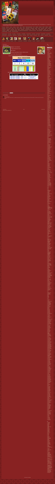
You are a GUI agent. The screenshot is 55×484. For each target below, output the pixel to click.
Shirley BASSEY (49, 169)
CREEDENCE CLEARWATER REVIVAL (50, 207)
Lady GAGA (49, 123)
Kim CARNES (49, 121)
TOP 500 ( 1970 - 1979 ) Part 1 (32, 30)
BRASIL (48, 425)
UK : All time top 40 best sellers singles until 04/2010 (50, 468)
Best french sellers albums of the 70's (47, 30)
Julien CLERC (49, 366)
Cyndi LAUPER (49, 81)
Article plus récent (4, 109)
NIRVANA (48, 250)
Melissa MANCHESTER (50, 135)
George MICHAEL (49, 345)
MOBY (48, 385)
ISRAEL (13, 28)
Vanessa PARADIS (49, 183)
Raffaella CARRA (49, 155)
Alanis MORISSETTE (49, 53)
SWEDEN (19, 29)
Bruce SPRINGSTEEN (50, 313)
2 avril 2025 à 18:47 (8, 96)
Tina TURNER (49, 180)
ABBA (48, 187)
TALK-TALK (49, 286)
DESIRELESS (49, 84)
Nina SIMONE (49, 145)
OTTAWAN (49, 255)
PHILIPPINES (42, 28)
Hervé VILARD (49, 351)
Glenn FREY (49, 349)
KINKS (48, 234)
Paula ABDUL (49, 152)
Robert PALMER (49, 405)
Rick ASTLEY (49, 401)
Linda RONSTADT (49, 126)
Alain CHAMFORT (49, 303)
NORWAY (36, 28)
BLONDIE (48, 199)
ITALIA (15, 28)
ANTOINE (48, 305)
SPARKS (48, 280)
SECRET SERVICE (49, 270)
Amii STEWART (49, 56)
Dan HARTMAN (49, 322)
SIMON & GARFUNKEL (50, 275)
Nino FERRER (49, 389)
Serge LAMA (49, 411)
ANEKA (48, 58)
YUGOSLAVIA (3, 30)
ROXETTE (49, 266)
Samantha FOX (49, 163)
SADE (48, 162)
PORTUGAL (49, 28)
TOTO (48, 290)
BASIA (48, 66)
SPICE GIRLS (49, 281)
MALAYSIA (21, 28)
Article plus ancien (43, 109)
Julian (5, 96)
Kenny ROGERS (49, 369)
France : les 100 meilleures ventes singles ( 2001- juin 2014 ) (50, 462)
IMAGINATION (49, 227)
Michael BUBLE (49, 378)
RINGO (48, 403)
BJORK (48, 69)
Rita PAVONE (49, 158)
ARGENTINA (49, 422)
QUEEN (48, 261)
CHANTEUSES (49, 51)
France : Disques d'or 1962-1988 (13, 30)
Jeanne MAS (49, 110)
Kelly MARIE (49, 120)
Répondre (5, 98)
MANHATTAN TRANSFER (49, 241)
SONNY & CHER (49, 279)
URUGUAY (45, 29)
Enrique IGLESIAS (49, 335)
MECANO (48, 245)
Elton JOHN (49, 331)
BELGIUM (48, 424)
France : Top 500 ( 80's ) (39, 30)
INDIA (7, 28)
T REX (48, 416)
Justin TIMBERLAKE (49, 368)
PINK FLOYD (49, 256)
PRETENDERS (49, 259)
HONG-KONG (3, 28)
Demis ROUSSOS (49, 327)
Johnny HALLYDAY (49, 363)
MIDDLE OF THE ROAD (50, 247)
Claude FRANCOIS (49, 321)
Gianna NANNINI (49, 100)
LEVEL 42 (48, 237)
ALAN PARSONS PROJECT (49, 190)
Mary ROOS (49, 133)
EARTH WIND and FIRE (50, 216)
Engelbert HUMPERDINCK (49, 333)
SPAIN (16, 29)
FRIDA (48, 98)
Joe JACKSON (49, 361)
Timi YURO (49, 178)
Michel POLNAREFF (49, 381)
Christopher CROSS (49, 320)
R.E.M (48, 262)
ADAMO (48, 300)
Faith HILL (48, 96)
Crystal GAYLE (49, 80)
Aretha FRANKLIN (49, 63)
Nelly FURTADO (49, 142)
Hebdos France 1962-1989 (15, 31)
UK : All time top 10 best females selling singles (50, 466)
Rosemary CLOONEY (50, 160)
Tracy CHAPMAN (49, 182)
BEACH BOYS (49, 196)
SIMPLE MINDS (49, 276)
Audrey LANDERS (49, 64)
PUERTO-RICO (4, 29)
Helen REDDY (49, 105)
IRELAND (10, 28)
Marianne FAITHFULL (50, 131)
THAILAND (33, 29)
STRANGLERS (49, 283)
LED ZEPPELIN (49, 236)
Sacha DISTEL (49, 408)
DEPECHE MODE (49, 212)
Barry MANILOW (49, 306)
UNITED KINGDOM (40, 29)
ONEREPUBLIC (49, 252)
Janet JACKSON (49, 108)
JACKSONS (49, 230)
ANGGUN (48, 59)
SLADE (48, 278)
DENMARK (49, 428)
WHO (48, 295)
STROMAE (49, 415)
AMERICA (48, 192)
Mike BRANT (49, 384)
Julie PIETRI (49, 116)
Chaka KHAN (49, 76)
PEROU (39, 28)
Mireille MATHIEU (49, 138)
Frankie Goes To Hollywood (49, 221)
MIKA (48, 383)
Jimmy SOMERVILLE (49, 359)
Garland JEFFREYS (49, 342)
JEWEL (48, 113)
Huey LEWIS (49, 352)
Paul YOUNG (49, 394)
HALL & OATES (49, 225)
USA (47, 29)
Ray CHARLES (49, 398)
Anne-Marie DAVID (49, 61)
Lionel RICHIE (49, 374)
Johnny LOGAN (49, 364)
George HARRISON (49, 344)
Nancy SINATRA (49, 140)
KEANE (48, 232)
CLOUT (48, 205)
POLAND (46, 28)
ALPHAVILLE (49, 191)
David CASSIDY (49, 325)
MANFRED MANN (49, 240)
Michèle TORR (49, 136)
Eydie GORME (49, 95)
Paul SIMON (49, 393)
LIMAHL (48, 373)
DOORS (48, 214)
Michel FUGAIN (49, 380)
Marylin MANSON (49, 376)
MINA (48, 137)
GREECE (48, 431)
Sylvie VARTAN (49, 175)
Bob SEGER (49, 311)
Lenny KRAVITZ (49, 371)
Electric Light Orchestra (50, 217)
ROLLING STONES (49, 264)
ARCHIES (48, 194)
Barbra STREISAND (49, 65)
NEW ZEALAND (32, 28)
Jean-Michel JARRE (49, 356)
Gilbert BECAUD (49, 347)
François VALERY (49, 339)
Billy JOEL (48, 308)
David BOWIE (49, 326)
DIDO (48, 86)
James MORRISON (49, 354)
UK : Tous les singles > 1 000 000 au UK (50, 469)
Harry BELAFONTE (49, 350)
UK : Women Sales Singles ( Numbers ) (49, 470)
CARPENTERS (49, 203)
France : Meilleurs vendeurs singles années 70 (23, 30)
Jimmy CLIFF (49, 358)
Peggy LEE (49, 153)
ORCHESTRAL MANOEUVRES (49, 253)
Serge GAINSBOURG (50, 410)
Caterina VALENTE (49, 74)
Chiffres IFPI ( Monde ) (4, 31)
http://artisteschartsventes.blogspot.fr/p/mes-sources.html (19, 55)
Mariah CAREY (49, 130)
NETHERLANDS (27, 28)
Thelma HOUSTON (49, 177)
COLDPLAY (49, 206)
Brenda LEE (49, 70)
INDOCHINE (49, 228)
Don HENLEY (49, 328)
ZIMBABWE (7, 30)
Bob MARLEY (49, 310)
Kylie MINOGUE (49, 122)
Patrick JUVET (49, 391)
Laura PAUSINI (49, 125)
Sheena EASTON (49, 167)
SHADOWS (49, 271)
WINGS (48, 296)
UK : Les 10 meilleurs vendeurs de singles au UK (50, 463)
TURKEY (36, 29)
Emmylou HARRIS (49, 93)
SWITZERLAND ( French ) (28, 29)
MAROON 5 (49, 242)
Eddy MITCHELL (49, 330)
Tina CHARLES (49, 179)
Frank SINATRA (49, 340)
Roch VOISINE (49, 406)
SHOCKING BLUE (49, 273)
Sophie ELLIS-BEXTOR (50, 172)
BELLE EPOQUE (49, 198)
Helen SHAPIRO (49, 106)
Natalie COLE (49, 141)
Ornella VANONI (49, 147)
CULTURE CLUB (49, 209)
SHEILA (48, 168)
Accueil (24, 109)
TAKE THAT (49, 285)
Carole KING (49, 73)
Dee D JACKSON (49, 83)
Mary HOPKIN (49, 132)
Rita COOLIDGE (49, 157)
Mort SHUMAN (49, 386)
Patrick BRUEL (49, 390)
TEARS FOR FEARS (49, 288)
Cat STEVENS (49, 315)
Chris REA (48, 318)
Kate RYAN (49, 118)
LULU (48, 128)
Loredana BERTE (49, 127)
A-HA (48, 189)
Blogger (30, 477)
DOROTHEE (49, 90)
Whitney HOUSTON (49, 185)
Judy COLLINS (49, 115)
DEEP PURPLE (49, 211)
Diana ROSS (49, 85)
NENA (48, 143)
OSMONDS (49, 254)
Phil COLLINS (49, 395)
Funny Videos (9, 31)
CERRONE (49, 316)
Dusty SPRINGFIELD (49, 91)
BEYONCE (49, 68)
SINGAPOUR (8, 29)
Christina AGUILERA (49, 78)
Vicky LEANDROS (49, 184)
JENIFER (48, 111)
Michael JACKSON (49, 379)
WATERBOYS (49, 293)
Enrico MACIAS (49, 334)
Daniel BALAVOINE (49, 323)
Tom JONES (49, 418)
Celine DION (49, 75)
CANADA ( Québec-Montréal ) (49, 426)
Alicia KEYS (49, 54)
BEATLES (48, 197)
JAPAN (18, 28)
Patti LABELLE (49, 150)
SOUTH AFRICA (12, 29)
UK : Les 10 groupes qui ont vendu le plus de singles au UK (50, 465)
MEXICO (24, 28)
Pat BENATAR (49, 148)
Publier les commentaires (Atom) (8, 110)
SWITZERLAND (22, 29)
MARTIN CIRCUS (49, 243)
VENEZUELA (50, 29)
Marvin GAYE (49, 375)
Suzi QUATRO (49, 174)
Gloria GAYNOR (49, 103)
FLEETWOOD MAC (49, 219)
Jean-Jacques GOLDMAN (49, 355)
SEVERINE (49, 165)
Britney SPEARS (49, 71)
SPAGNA (48, 173)
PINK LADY (49, 257)
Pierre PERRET (49, 396)
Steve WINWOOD (49, 413)
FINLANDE (49, 429)
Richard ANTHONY (49, 400)
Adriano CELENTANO (50, 301)
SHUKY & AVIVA (49, 274)
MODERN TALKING (49, 248)
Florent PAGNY (49, 337)
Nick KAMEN (49, 388)
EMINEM (48, 332)
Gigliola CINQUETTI (49, 101)
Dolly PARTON (49, 88)
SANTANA (48, 269)
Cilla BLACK (49, 79)
